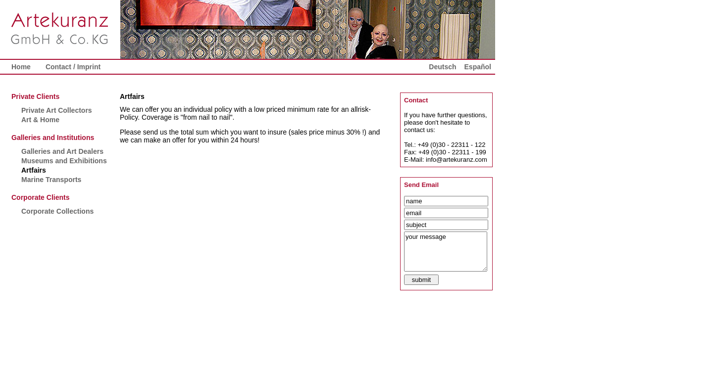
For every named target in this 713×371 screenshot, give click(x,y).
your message (445, 252)
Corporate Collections (57, 211)
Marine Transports (51, 180)
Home (21, 67)
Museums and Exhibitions (64, 161)
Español (477, 67)
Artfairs (33, 170)
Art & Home (40, 120)
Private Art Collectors (56, 110)
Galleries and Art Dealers (62, 151)
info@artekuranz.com (456, 159)
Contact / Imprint (73, 67)
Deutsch (442, 67)
